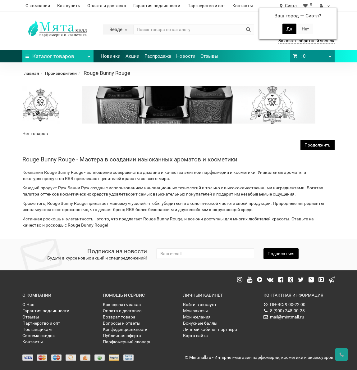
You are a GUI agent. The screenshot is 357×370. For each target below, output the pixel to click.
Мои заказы (195, 310)
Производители (61, 73)
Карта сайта (195, 335)
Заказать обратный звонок (306, 40)
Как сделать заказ (122, 304)
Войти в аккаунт (200, 304)
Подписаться (281, 253)
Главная (30, 73)
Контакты (242, 5)
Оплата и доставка (106, 5)
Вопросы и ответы (121, 323)
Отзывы (209, 56)
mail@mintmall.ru (283, 316)
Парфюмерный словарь (127, 341)
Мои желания (197, 316)
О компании (37, 5)
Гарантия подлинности (156, 5)
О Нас (28, 304)
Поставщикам (37, 329)
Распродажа (157, 56)
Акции (133, 56)
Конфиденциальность (125, 329)
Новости (185, 56)
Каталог (57, 54)
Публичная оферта (122, 335)
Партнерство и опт (206, 5)
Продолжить (317, 144)
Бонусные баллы (200, 323)
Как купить (68, 5)
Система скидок (38, 335)
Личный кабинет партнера (210, 329)
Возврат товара (119, 316)
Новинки (111, 56)
